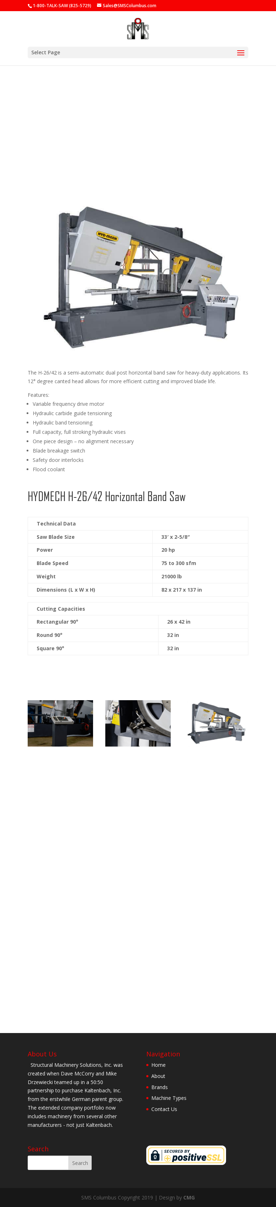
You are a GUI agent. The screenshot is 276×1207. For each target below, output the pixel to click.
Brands (159, 1087)
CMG (189, 1197)
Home (158, 1064)
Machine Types (169, 1097)
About (158, 1076)
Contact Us (164, 1109)
